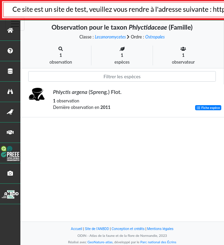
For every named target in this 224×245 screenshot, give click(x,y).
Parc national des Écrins (158, 242)
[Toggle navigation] (14, 24)
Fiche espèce (208, 108)
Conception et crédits (127, 229)
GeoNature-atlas (100, 242)
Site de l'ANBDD (97, 229)
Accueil (76, 229)
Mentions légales (160, 229)
